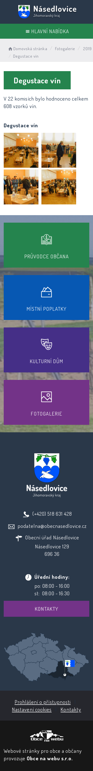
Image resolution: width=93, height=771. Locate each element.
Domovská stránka (27, 48)
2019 (87, 48)
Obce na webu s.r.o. (50, 758)
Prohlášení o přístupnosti (43, 701)
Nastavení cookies (32, 709)
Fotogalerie (65, 48)
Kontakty (46, 608)
